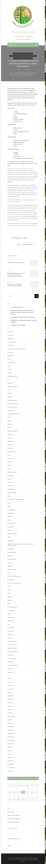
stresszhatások (11, 617)
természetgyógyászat (26, 58)
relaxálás (9, 600)
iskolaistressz (10, 489)
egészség (9, 396)
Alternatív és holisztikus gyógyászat (23, 53)
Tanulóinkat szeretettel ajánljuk (18, 325)
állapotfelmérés (11, 342)
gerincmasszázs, (11, 451)
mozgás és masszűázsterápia (14, 576)
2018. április (10, 757)
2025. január (10, 682)
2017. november (10, 767)
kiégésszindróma (11, 509)
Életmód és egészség (15, 55)
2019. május (9, 719)
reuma (8, 603)
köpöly (9, 520)
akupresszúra (10, 338)
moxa (8, 572)
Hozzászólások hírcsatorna (14, 818)
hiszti (8, 468)
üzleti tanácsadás (11, 658)
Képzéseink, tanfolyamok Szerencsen (15, 262)
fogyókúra (10, 444)
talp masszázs (10, 627)
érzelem (9, 427)
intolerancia (10, 485)
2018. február (10, 764)
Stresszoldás (10, 620)
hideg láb (9, 465)
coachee (9, 369)
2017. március (10, 771)
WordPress (31, 859)
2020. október (10, 695)
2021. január (10, 692)
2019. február (10, 726)
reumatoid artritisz (12, 607)
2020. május (9, 709)
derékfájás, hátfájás (12, 386)
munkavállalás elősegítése (14, 583)
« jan (8, 801)
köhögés (9, 516)
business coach (11, 362)
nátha (8, 586)
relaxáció (16, 58)
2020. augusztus (10, 699)
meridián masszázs (11, 569)
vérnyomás (10, 668)
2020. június (9, 706)
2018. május (9, 754)
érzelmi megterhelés (12, 431)
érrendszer (10, 424)
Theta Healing (10, 655)
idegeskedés (10, 475)
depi (8, 379)
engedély (9, 420)
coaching (9, 372)
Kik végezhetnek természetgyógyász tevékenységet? (23, 317)
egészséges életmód (12, 400)
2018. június (9, 750)
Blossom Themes (21, 859)
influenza (9, 482)
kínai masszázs (10, 513)
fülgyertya (10, 448)
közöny (9, 530)
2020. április (10, 712)
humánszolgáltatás (12, 472)
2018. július (9, 747)
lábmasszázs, (10, 540)
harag (8, 455)
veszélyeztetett (11, 672)
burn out (9, 359)
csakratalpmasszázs (12, 376)
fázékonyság (10, 441)
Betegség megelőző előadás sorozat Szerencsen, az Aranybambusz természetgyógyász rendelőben (16, 275)
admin (20, 69)
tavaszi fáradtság (11, 641)
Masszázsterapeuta (12, 559)
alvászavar (10, 352)
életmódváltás (11, 410)
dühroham (9, 393)
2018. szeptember (11, 740)
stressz (9, 614)
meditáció (9, 566)
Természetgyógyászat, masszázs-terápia (22, 857)
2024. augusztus (10, 685)
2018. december (10, 733)
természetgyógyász (12, 648)
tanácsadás (10, 634)
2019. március (10, 723)
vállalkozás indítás (12, 665)
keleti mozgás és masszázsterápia (15, 499)
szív (8, 624)
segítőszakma (10, 610)
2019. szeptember (11, 716)
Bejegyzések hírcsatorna (13, 815)
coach (8, 366)
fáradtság (9, 434)
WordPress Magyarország (13, 822)
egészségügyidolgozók (13, 403)
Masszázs (24, 55)
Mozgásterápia (32, 55)
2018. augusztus (10, 743)
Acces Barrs (10, 335)
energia (9, 417)
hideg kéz (9, 461)
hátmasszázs (10, 458)
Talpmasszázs (10, 631)
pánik (8, 593)
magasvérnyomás (11, 552)
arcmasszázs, (10, 355)
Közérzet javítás (11, 523)
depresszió (10, 383)
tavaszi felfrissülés (12, 644)
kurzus (9, 537)
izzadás (9, 496)
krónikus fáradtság (12, 533)
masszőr (9, 562)
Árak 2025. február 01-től (17, 307)
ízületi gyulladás (11, 492)
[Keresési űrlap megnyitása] (36, 45)
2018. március (10, 760)
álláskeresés (10, 345)
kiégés (9, 506)
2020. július (9, 702)
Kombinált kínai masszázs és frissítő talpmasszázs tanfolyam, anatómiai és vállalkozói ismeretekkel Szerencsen (22, 312)
